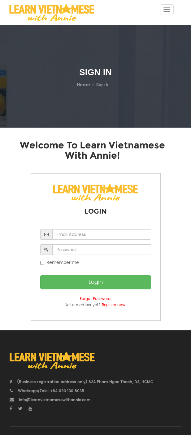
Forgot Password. (95, 299)
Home (83, 84)
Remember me (59, 263)
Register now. (114, 305)
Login (96, 282)
